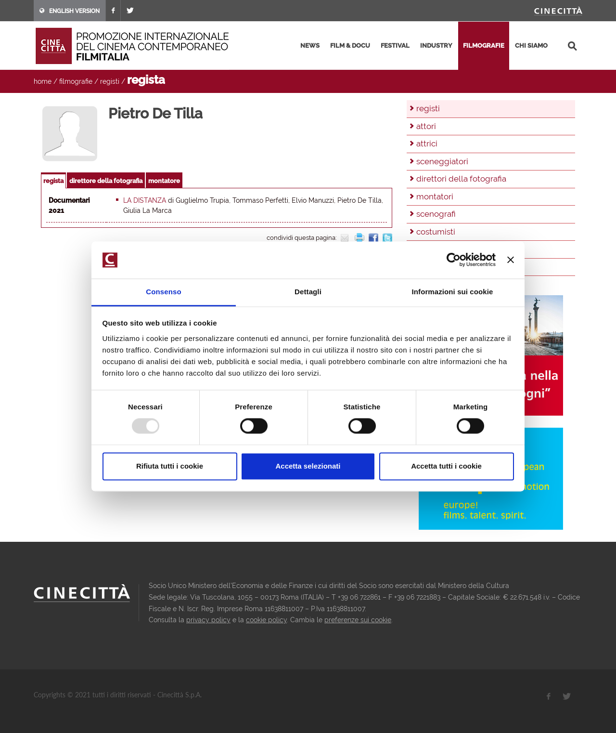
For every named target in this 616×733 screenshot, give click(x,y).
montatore (164, 180)
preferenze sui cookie (357, 620)
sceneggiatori (442, 161)
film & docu (350, 45)
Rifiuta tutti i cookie (169, 466)
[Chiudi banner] (510, 260)
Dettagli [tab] (308, 292)
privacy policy (208, 620)
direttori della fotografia (461, 178)
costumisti (435, 231)
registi (109, 81)
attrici (426, 143)
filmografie (483, 45)
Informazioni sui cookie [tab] (452, 292)
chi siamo (531, 45)
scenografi (436, 214)
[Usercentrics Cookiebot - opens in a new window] (453, 260)
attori (426, 126)
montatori (434, 196)
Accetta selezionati (307, 466)
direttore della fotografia (105, 180)
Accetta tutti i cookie (446, 466)
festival (395, 45)
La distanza (144, 200)
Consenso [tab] (163, 292)
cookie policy (266, 620)
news (310, 45)
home (42, 81)
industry (436, 45)
